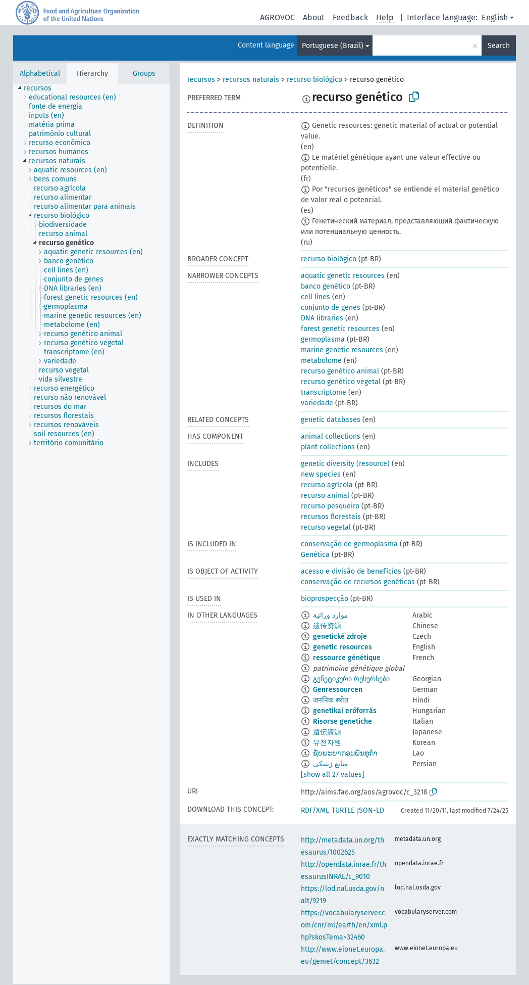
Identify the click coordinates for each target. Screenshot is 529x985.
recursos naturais (251, 79)
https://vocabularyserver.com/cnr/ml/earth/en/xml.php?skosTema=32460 (344, 925)
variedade (317, 403)
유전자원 (327, 742)
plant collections (328, 447)
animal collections (330, 436)
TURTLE (343, 810)
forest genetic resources (340, 328)
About (314, 17)
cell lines (315, 297)
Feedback (350, 17)
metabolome (321, 360)
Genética (315, 554)
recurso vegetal (326, 527)
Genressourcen (337, 689)
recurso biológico (314, 79)
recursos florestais (331, 516)
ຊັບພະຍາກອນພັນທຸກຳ (345, 753)
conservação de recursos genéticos (358, 582)
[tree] (91, 534)
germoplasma (323, 339)
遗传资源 (327, 626)
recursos (201, 79)
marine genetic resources (342, 350)
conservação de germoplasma (349, 544)
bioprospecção (324, 598)
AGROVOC (277, 17)
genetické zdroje (340, 636)
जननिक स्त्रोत (330, 700)
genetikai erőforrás (345, 711)
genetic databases (330, 419)
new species (321, 474)
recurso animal (325, 495)
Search (499, 45)
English (495, 17)
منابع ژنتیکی (330, 764)
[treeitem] (42, 88)
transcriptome (323, 392)
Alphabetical (40, 73)
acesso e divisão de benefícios (351, 571)
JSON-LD (370, 810)
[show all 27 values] (332, 774)
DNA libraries (322, 318)
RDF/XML (315, 810)
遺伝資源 (327, 732)
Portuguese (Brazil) (332, 45)
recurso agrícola (327, 485)
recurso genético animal (340, 371)
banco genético (325, 286)
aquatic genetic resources (343, 275)
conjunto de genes (330, 307)
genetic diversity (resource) (345, 463)
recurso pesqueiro (330, 506)
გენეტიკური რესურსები (351, 679)
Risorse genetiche (342, 721)
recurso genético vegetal (341, 382)
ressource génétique (347, 657)
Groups (144, 73)
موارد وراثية (330, 615)
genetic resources (342, 647)
